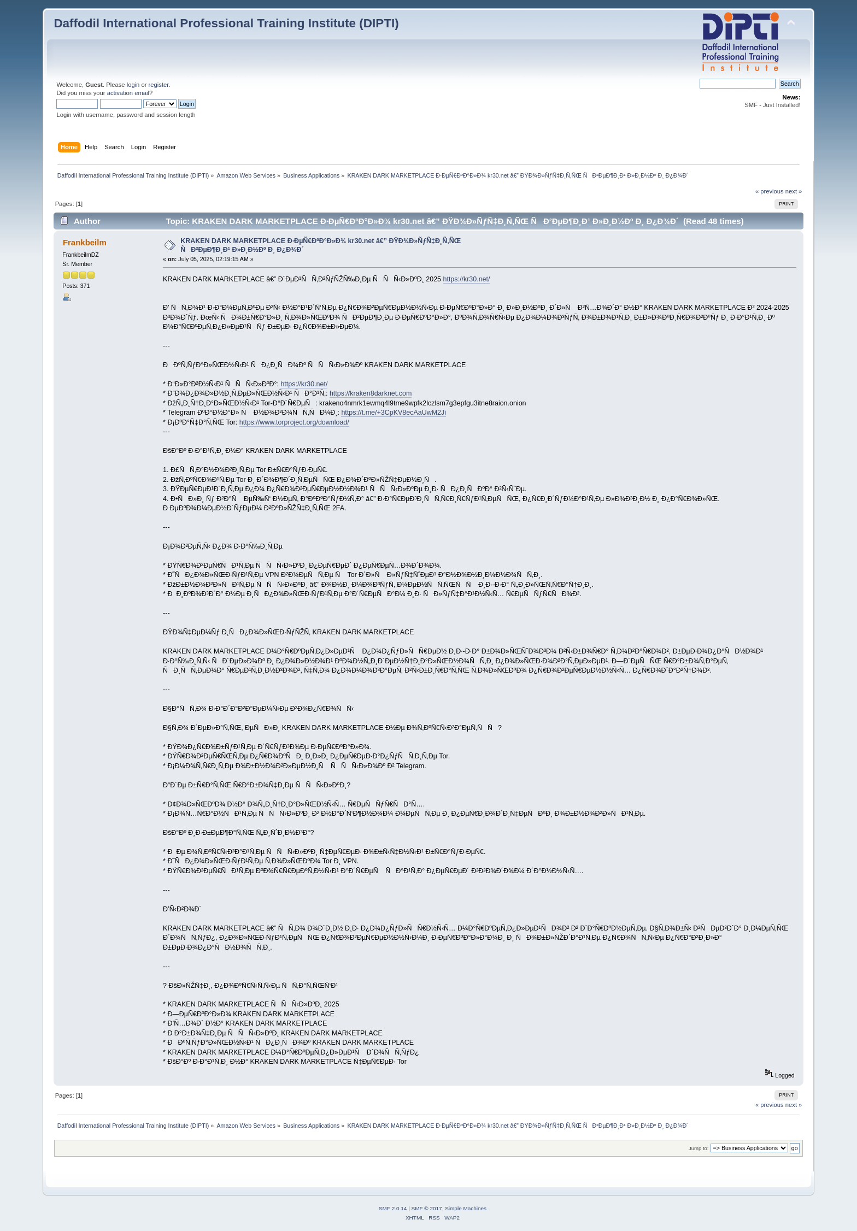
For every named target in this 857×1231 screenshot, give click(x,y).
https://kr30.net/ (466, 279)
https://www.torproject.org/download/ (294, 422)
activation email (128, 93)
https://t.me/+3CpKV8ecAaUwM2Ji (393, 412)
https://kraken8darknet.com (371, 393)
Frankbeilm (85, 242)
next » (793, 191)
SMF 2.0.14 (393, 1208)
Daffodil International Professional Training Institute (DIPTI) (226, 23)
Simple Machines (465, 1208)
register (159, 84)
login (133, 84)
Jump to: (699, 1148)
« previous (769, 191)
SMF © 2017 (427, 1208)
